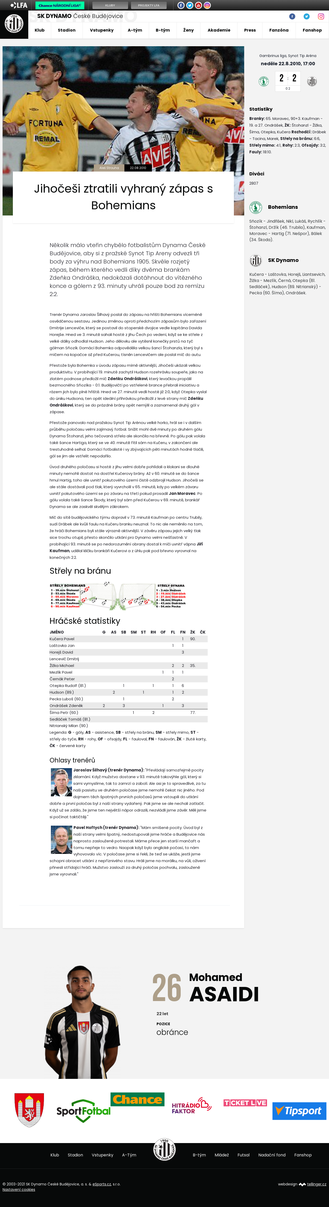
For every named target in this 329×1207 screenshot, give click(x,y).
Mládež (222, 1155)
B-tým (163, 30)
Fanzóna (279, 30)
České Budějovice (80, 16)
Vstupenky (102, 30)
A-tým (135, 30)
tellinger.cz (316, 1184)
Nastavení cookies (19, 1189)
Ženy (188, 30)
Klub (39, 30)
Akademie (219, 30)
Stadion (67, 30)
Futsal (243, 1155)
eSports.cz (102, 1184)
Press (250, 30)
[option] (30, 1110)
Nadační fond (272, 1155)
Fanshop (312, 30)
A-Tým (129, 1155)
